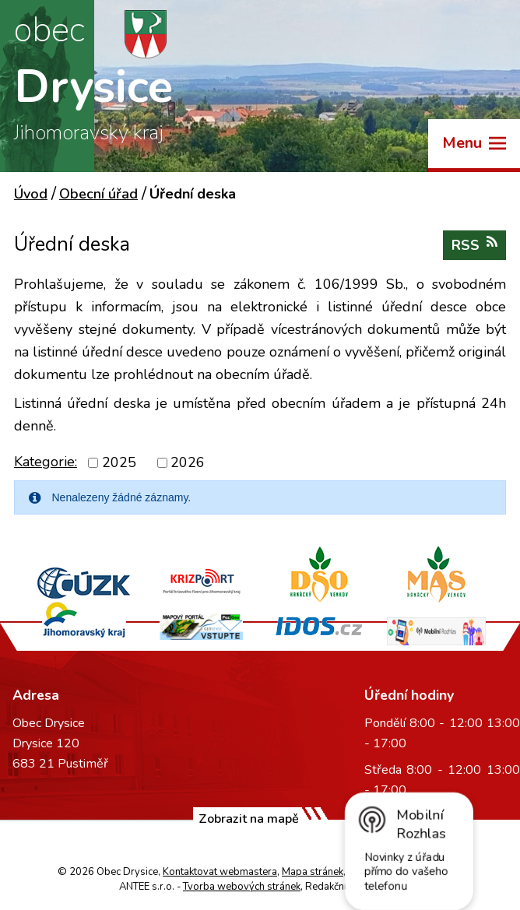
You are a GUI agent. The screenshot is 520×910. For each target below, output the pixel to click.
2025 (119, 462)
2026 (187, 462)
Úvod (30, 193)
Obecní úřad (98, 193)
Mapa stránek (312, 872)
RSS (474, 245)
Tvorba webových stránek (241, 887)
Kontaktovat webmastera (220, 872)
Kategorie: (45, 461)
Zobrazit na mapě (249, 818)
